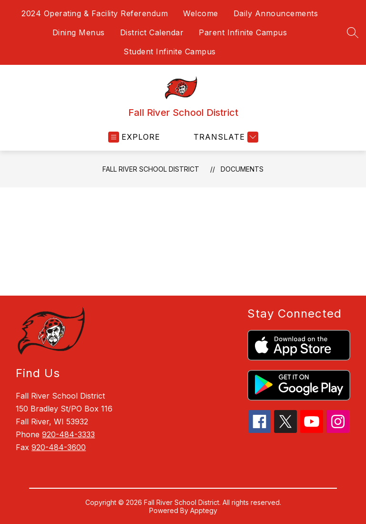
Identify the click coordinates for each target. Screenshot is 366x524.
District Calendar (152, 32)
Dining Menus (78, 32)
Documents (242, 169)
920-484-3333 (68, 434)
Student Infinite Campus (169, 51)
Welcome (200, 13)
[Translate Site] (224, 137)
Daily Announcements (276, 13)
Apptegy (203, 510)
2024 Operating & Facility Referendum (94, 13)
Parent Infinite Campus (243, 32)
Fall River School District (150, 169)
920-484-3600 (58, 447)
